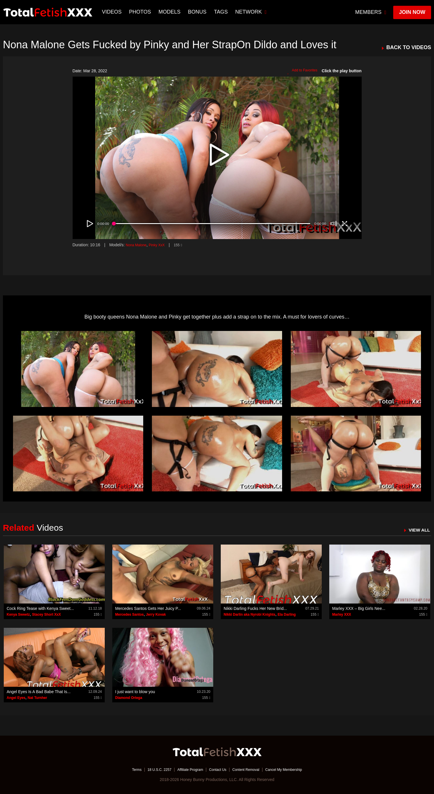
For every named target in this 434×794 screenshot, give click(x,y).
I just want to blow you (135, 691)
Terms (125, 769)
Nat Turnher (37, 698)
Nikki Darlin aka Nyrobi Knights (249, 614)
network (252, 12)
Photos (141, 12)
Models (170, 12)
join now (412, 12)
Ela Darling (287, 614)
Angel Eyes (16, 698)
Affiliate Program (186, 769)
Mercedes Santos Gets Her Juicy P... (148, 608)
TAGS (222, 12)
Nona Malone (138, 245)
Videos (112, 12)
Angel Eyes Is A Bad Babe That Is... (39, 691)
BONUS (198, 12)
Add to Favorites (300, 71)
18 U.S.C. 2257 (151, 769)
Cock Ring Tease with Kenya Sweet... (40, 608)
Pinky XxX (161, 245)
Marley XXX (341, 614)
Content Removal (249, 769)
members (371, 12)
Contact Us (217, 769)
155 (184, 245)
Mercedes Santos (129, 614)
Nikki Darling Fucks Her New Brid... (255, 608)
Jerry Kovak (156, 614)
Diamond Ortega (128, 698)
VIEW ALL (417, 530)
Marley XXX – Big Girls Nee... (358, 608)
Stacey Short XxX (46, 614)
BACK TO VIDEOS (408, 47)
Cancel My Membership (292, 769)
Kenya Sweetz (18, 614)
